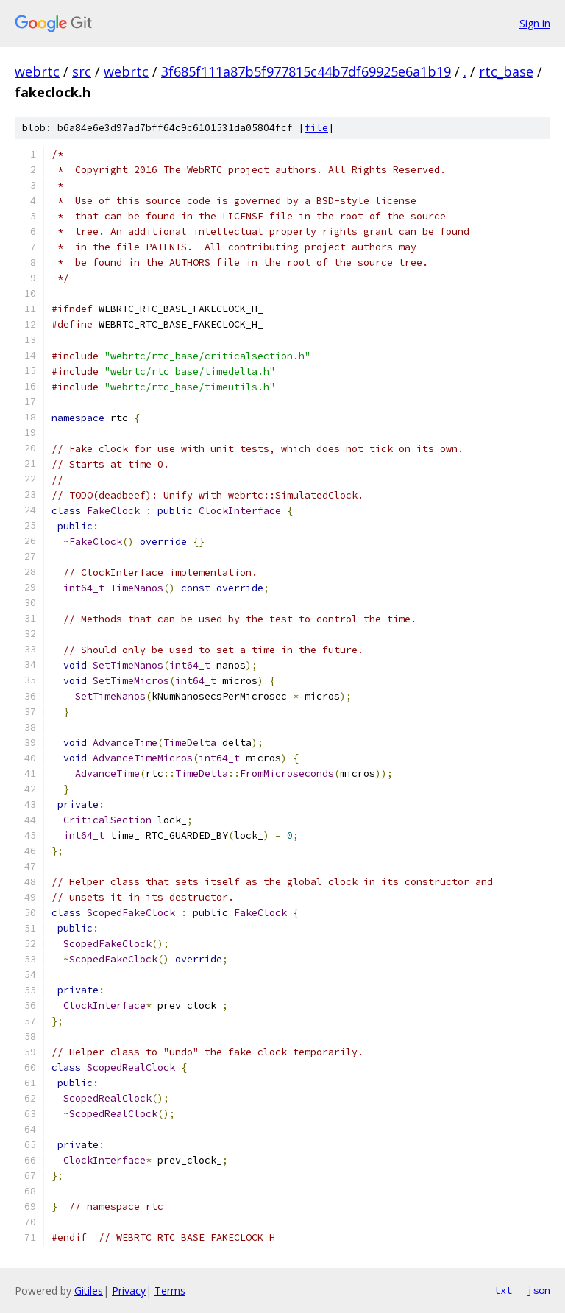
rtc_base (506, 71)
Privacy (129, 1291)
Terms (169, 1291)
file (316, 128)
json (538, 1290)
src (81, 71)
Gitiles (88, 1291)
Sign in (534, 23)
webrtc (37, 71)
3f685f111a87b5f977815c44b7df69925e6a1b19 (306, 71)
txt (503, 1290)
